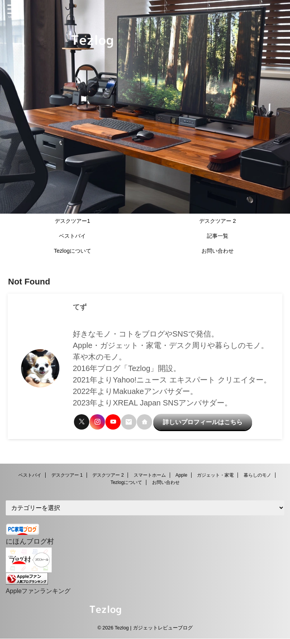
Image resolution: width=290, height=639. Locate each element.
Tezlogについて (72, 251)
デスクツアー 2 (217, 221)
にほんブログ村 (32, 542)
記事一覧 (217, 236)
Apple (181, 477)
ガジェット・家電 (215, 477)
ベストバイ (72, 236)
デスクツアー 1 (67, 477)
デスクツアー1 (72, 221)
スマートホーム (150, 477)
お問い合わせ (218, 251)
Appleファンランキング (42, 591)
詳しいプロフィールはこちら (199, 420)
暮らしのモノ (257, 477)
